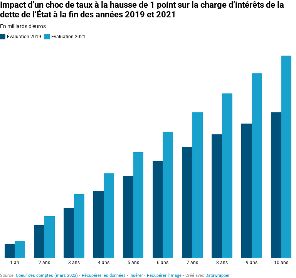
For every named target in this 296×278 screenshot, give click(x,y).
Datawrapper (217, 275)
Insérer (136, 275)
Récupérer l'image (164, 275)
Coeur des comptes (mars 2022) (47, 275)
